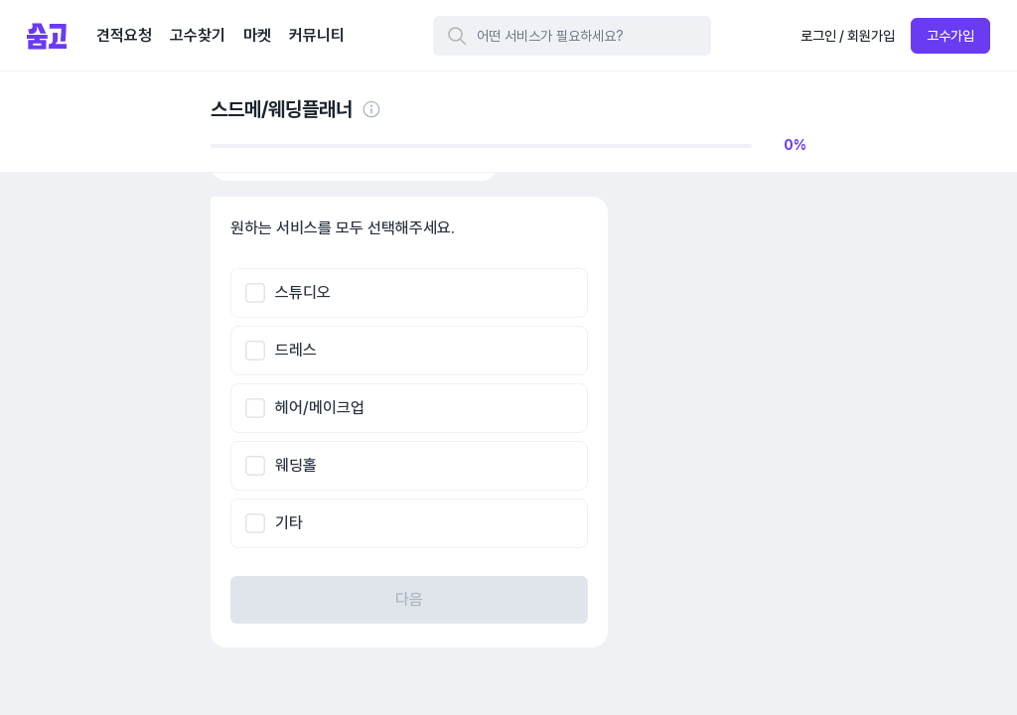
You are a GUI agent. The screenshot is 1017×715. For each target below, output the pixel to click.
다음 (409, 599)
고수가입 (950, 36)
